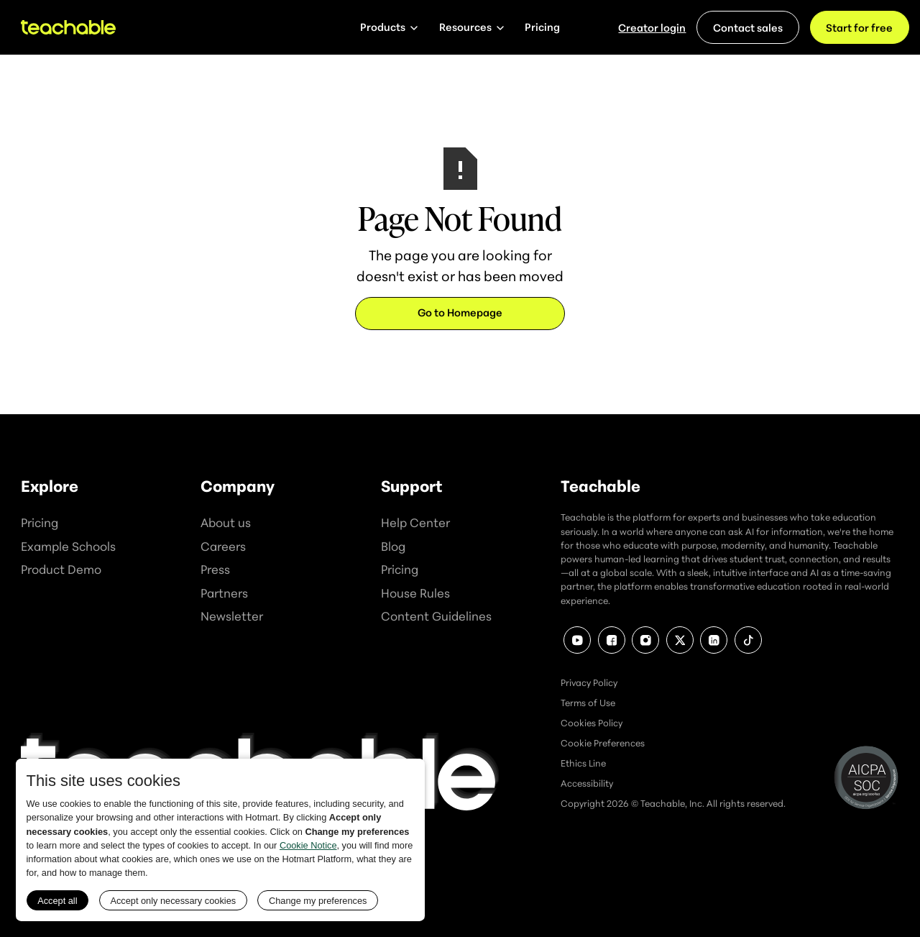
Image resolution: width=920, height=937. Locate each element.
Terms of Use (588, 702)
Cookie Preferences (603, 743)
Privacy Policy (589, 682)
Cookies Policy (591, 722)
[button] (388, 27)
